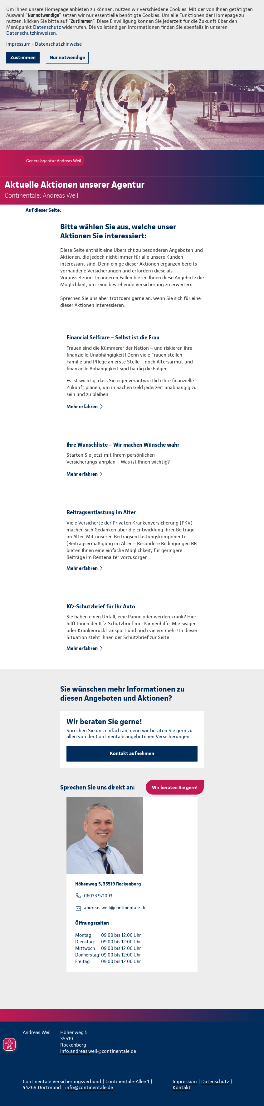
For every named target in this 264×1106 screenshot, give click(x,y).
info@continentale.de (89, 1087)
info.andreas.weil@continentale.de (75, 1051)
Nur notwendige (67, 57)
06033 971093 (98, 896)
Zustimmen (23, 57)
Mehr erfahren (82, 406)
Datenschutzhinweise (58, 44)
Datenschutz (47, 27)
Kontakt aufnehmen (132, 753)
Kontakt (182, 1087)
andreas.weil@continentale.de (115, 908)
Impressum (18, 44)
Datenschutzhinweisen (31, 33)
